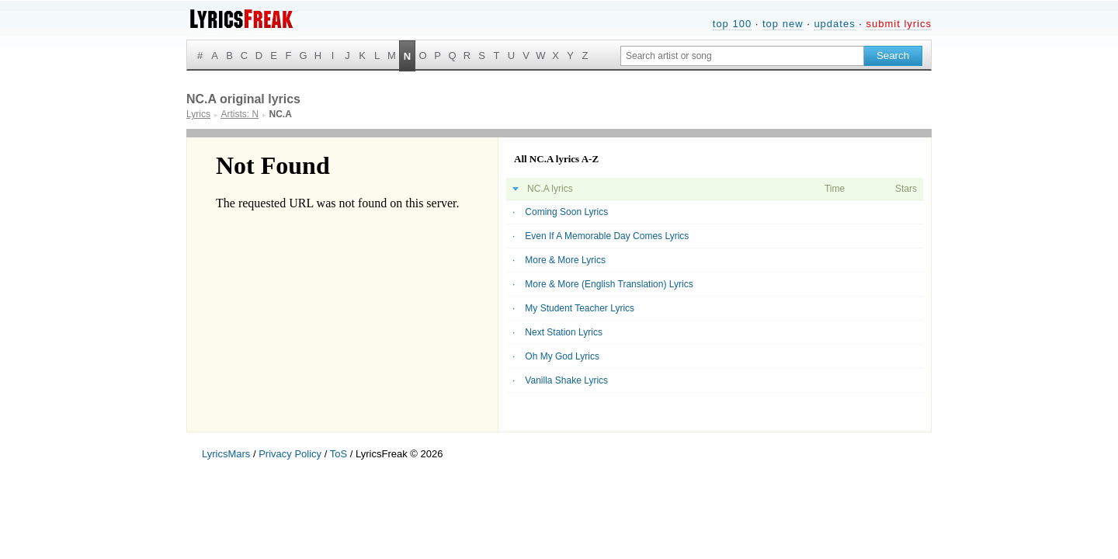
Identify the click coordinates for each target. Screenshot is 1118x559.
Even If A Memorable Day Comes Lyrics (607, 236)
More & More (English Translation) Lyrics (609, 284)
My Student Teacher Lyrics (579, 308)
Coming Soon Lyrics (566, 212)
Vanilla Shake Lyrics (566, 380)
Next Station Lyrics (563, 332)
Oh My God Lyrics (562, 356)
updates (834, 24)
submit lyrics (899, 24)
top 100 (732, 24)
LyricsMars (226, 454)
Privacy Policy (290, 454)
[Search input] (742, 56)
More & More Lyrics (565, 260)
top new (783, 24)
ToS (338, 454)
